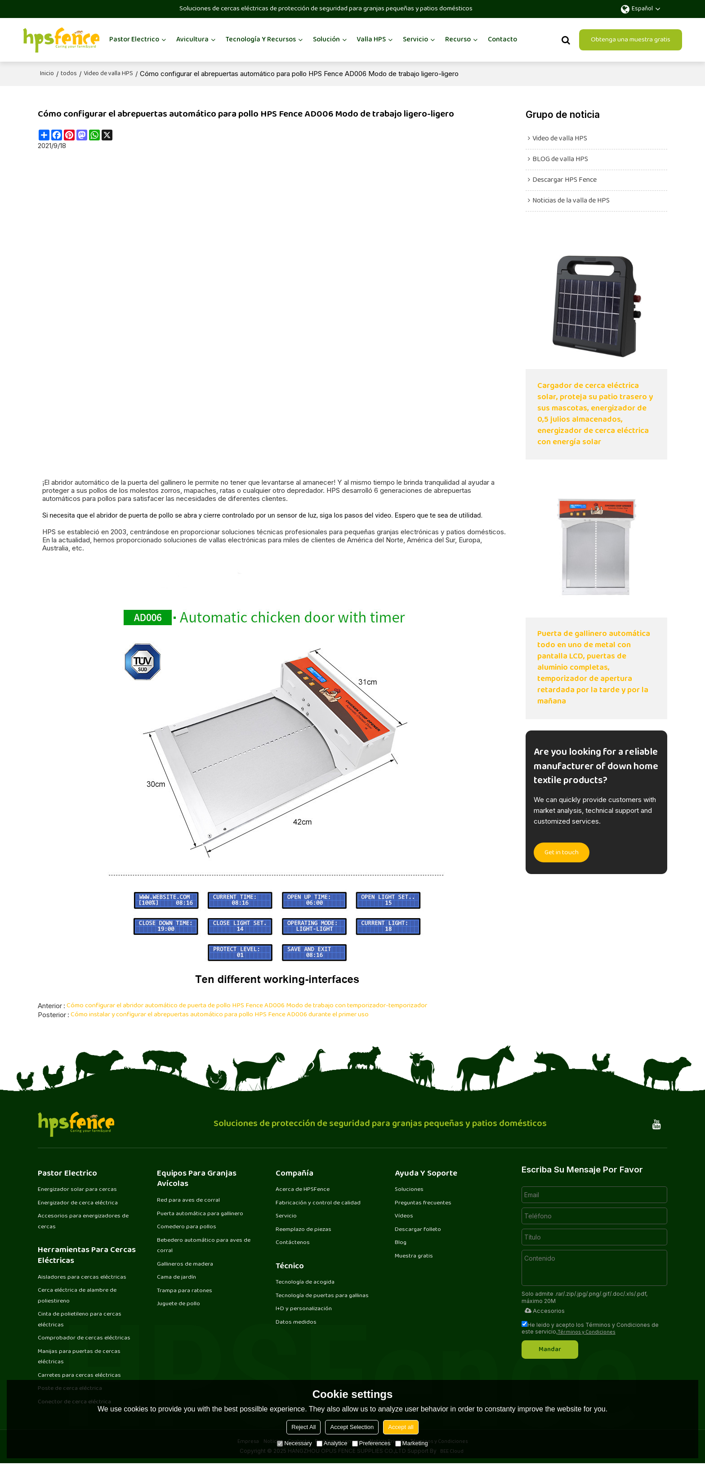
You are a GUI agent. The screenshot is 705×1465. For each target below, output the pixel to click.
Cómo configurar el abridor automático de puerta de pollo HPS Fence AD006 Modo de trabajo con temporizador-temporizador (247, 1005)
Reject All (303, 1427)
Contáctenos (292, 1242)
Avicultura (192, 39)
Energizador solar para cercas (77, 1188)
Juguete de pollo (179, 1304)
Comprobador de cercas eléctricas (83, 1339)
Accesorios (544, 1309)
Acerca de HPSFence (302, 1188)
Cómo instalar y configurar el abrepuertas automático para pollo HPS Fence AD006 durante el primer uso (220, 1014)
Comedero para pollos (186, 1226)
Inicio (47, 72)
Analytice (332, 1443)
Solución (326, 39)
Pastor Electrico (134, 39)
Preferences (371, 1443)
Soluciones (409, 1188)
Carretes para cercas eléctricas (78, 1376)
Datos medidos (296, 1322)
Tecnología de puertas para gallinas (322, 1295)
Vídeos (404, 1215)
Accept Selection (352, 1427)
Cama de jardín (176, 1277)
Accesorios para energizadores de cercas (83, 1221)
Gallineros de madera (185, 1264)
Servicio (415, 39)
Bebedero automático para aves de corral (203, 1245)
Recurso (458, 39)
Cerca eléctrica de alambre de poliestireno (76, 1296)
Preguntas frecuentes (423, 1202)
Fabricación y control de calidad (317, 1202)
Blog (401, 1242)
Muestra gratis (414, 1256)
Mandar (551, 1348)
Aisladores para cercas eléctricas (81, 1276)
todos (69, 72)
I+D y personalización (303, 1309)
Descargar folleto (418, 1229)
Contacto (502, 39)
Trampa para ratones (184, 1291)
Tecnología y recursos (261, 39)
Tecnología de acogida (305, 1282)
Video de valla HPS (108, 72)
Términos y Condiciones (587, 1331)
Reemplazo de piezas (303, 1229)
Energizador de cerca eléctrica (77, 1202)
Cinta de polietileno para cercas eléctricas (79, 1320)
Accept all (400, 1427)
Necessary (294, 1443)
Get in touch (562, 855)
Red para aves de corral (188, 1199)
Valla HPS (371, 39)
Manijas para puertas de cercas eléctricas (79, 1358)
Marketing (411, 1443)
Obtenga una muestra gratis (630, 39)
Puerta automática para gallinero (200, 1213)
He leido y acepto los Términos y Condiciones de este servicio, (590, 1327)
